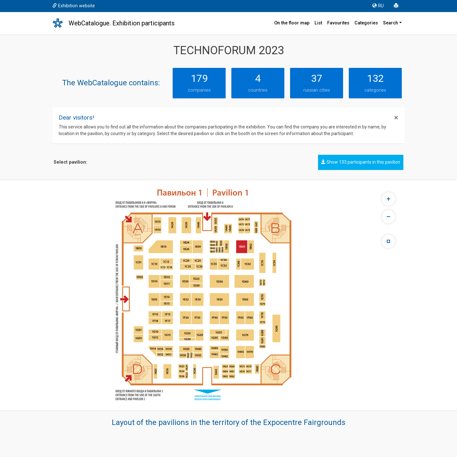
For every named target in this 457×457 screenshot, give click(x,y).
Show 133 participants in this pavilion (360, 162)
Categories (366, 23)
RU (378, 6)
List (318, 23)
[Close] (396, 117)
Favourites (338, 23)
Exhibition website (73, 6)
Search (390, 23)
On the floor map (291, 23)
